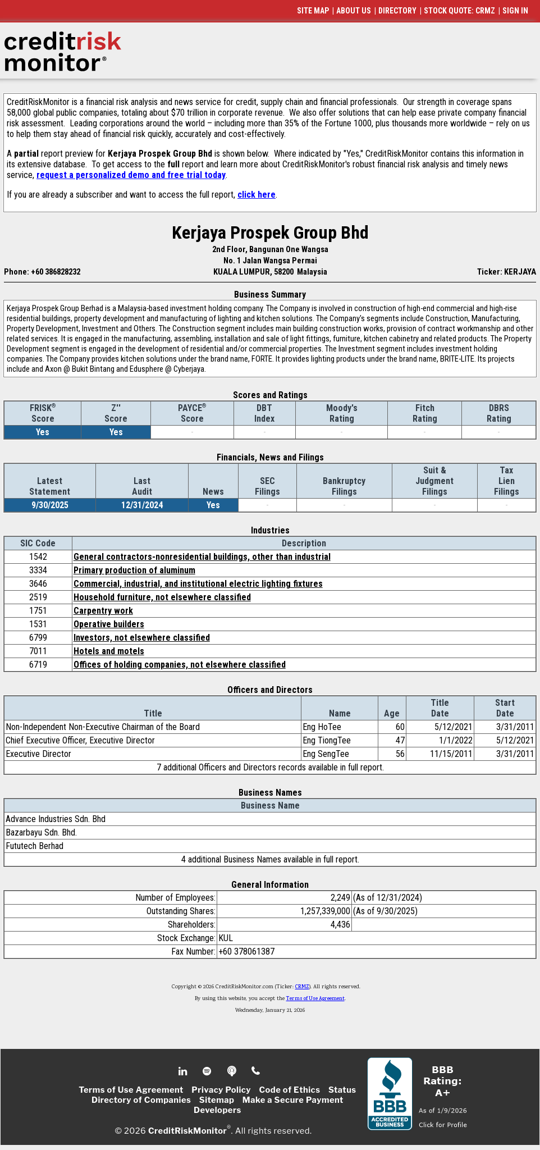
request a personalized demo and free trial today (131, 175)
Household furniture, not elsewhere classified (162, 597)
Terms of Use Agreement (315, 999)
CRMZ (302, 987)
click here (256, 194)
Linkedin (184, 1071)
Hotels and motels (109, 651)
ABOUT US (353, 10)
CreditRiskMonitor (187, 1131)
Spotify (208, 1071)
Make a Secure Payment (293, 1100)
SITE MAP (313, 10)
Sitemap (217, 1100)
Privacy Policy (221, 1090)
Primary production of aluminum (134, 570)
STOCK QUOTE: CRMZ (459, 10)
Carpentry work (103, 610)
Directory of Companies (141, 1100)
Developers (217, 1110)
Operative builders (109, 624)
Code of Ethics (289, 1090)
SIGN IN (515, 10)
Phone (256, 1071)
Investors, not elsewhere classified (142, 637)
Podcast (232, 1071)
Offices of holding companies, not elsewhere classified (180, 664)
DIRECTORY (397, 10)
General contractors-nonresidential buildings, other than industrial (202, 556)
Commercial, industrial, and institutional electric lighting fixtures (198, 583)
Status (342, 1090)
